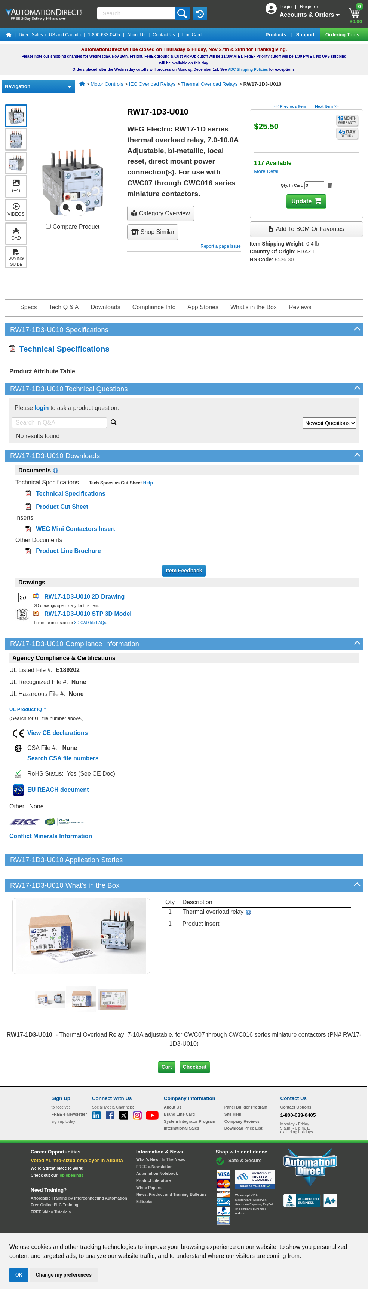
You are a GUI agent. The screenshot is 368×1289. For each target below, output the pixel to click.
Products (277, 34)
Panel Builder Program (245, 1081)
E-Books (144, 1176)
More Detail (266, 171)
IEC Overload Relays (152, 84)
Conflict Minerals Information (50, 836)
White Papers (149, 1161)
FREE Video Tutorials (51, 1186)
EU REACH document (58, 790)
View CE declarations (57, 733)
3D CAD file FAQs (90, 622)
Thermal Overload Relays (209, 84)
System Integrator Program (189, 1096)
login (41, 408)
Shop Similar (152, 232)
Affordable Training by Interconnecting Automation (79, 1172)
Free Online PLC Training (54, 1179)
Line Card (192, 34)
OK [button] (18, 1275)
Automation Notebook (157, 1148)
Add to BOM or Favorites (306, 229)
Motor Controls (107, 84)
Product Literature (153, 1155)
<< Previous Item (290, 106)
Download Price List (243, 1102)
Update (301, 201)
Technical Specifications (59, 348)
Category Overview (160, 213)
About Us (136, 34)
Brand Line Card (179, 1088)
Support (306, 34)
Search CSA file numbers (63, 758)
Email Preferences (178, 1226)
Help (147, 483)
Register (309, 6)
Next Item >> (326, 106)
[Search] (137, 13)
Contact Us (164, 34)
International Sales (181, 1102)
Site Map (67, 1226)
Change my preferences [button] (64, 1275)
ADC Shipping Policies (248, 69)
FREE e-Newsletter (154, 1140)
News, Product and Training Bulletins (171, 1169)
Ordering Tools (343, 34)
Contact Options (296, 1081)
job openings (71, 1149)
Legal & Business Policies (226, 1226)
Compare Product (72, 227)
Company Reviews (242, 1096)
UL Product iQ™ (28, 709)
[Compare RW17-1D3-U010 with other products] (48, 226)
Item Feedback (184, 571)
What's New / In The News (160, 1134)
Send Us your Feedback (104, 1226)
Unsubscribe (144, 1226)
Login (286, 6)
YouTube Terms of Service (280, 1226)
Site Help (233, 1088)
